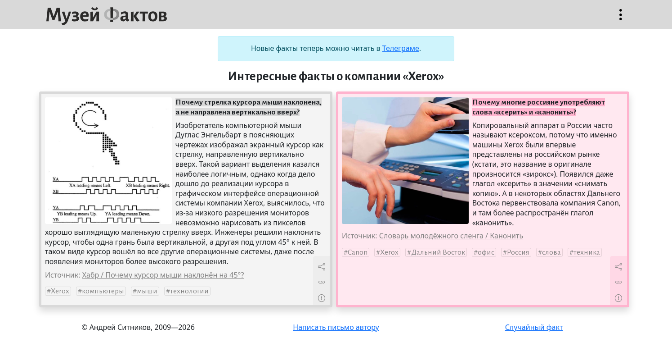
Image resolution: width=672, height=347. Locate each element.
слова (551, 252)
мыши (147, 291)
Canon (357, 252)
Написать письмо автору (336, 327)
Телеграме (400, 48)
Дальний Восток (438, 252)
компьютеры (103, 291)
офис (486, 252)
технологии (189, 291)
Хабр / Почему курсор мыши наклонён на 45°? (163, 275)
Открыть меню (620, 19)
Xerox (60, 291)
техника (586, 252)
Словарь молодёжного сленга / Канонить (451, 236)
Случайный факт (534, 327)
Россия (518, 252)
